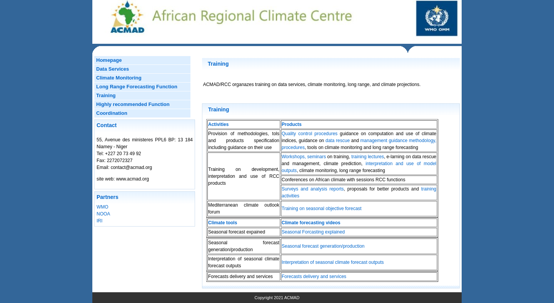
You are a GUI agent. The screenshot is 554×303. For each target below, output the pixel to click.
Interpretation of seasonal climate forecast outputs (333, 262)
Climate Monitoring (119, 78)
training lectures (367, 156)
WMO (102, 207)
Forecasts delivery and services (314, 276)
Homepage (109, 60)
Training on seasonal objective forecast (322, 208)
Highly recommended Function (133, 104)
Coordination (111, 113)
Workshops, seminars (304, 156)
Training (106, 95)
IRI (99, 221)
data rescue (337, 140)
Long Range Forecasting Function (136, 86)
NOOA (103, 214)
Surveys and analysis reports (313, 189)
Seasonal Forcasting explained (313, 232)
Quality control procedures (311, 133)
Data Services (112, 69)
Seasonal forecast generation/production (323, 246)
